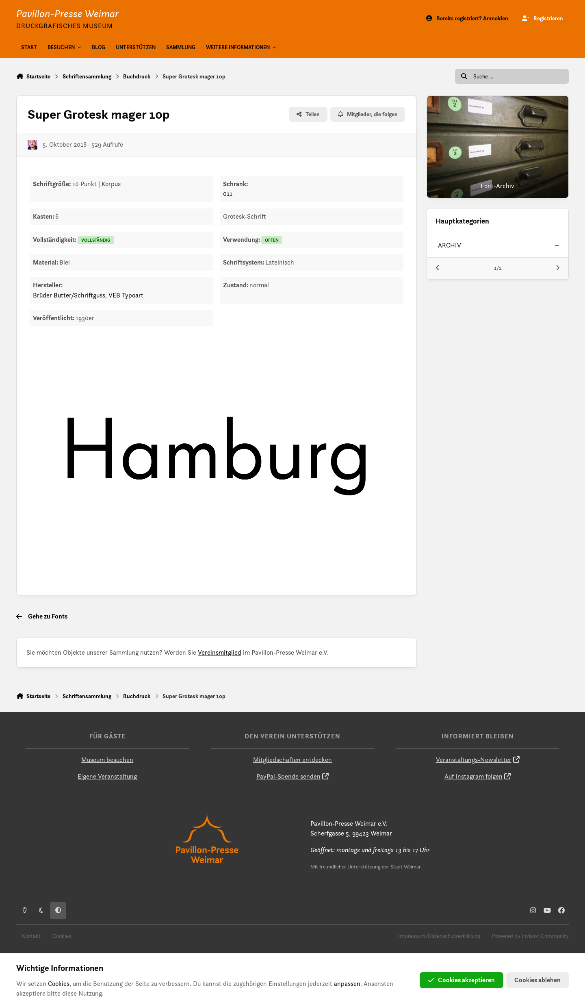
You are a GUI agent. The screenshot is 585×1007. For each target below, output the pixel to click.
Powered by (530, 936)
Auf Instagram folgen (473, 776)
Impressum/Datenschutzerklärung (439, 936)
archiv (449, 245)
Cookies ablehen (537, 980)
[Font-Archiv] (497, 147)
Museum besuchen (107, 760)
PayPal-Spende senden (288, 776)
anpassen (347, 983)
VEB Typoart (125, 295)
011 (227, 193)
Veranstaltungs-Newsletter (473, 760)
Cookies (61, 936)
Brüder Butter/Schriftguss (69, 295)
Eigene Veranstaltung (107, 776)
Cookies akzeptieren (461, 980)
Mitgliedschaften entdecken (292, 760)
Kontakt (31, 936)
